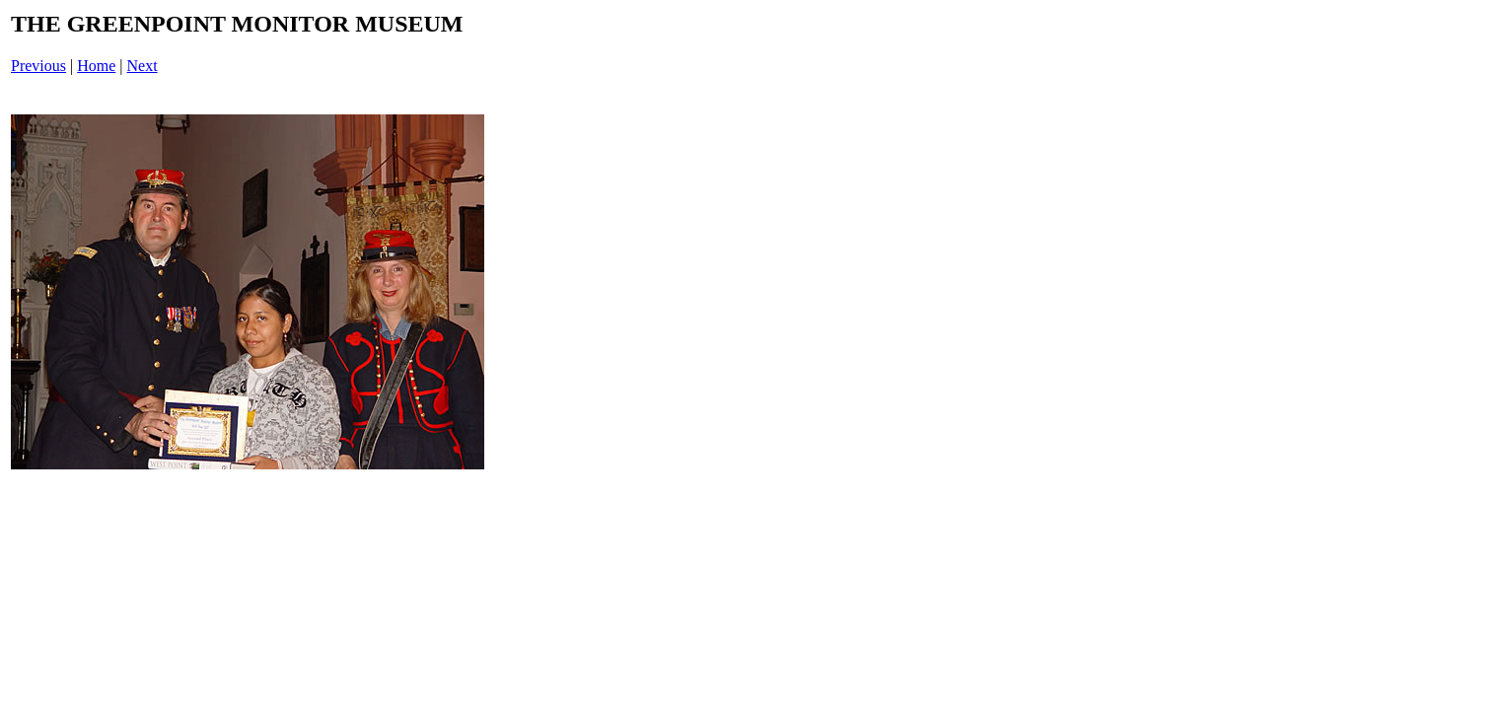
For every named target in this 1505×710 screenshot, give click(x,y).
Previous (38, 65)
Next (142, 65)
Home (96, 65)
